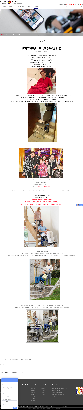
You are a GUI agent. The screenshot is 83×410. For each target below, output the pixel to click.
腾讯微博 (15, 372)
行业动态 (7, 34)
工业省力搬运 (21, 6)
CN (80, 4)
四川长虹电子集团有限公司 (62, 406)
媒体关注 (13, 34)
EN (82, 4)
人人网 (19, 372)
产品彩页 (33, 396)
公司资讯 (36, 6)
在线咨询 (33, 392)
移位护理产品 (3, 6)
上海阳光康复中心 (34, 406)
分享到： (2, 372)
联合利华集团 (41, 406)
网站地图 (29, 408)
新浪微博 (10, 372)
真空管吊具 (23, 388)
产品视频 (33, 398)
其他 (1, 392)
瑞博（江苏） (23, 406)
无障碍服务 (12, 6)
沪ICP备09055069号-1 (56, 408)
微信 (22, 372)
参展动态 (19, 34)
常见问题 (33, 390)
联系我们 (24, 408)
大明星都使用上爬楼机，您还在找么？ (11, 369)
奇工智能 (28, 406)
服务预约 (33, 394)
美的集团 (46, 406)
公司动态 (2, 34)
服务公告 (33, 388)
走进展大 (44, 6)
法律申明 (34, 408)
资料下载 (33, 400)
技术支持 (29, 6)
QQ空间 (6, 372)
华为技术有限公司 (52, 406)
